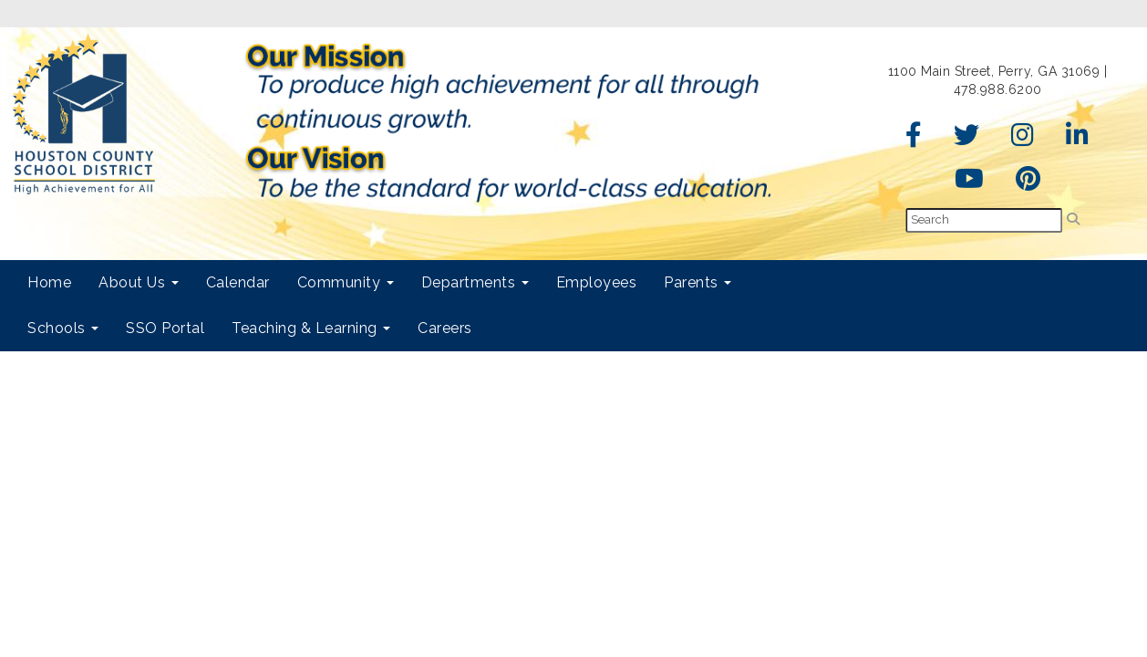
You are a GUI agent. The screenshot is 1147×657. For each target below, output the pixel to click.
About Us (138, 282)
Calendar (238, 282)
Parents (697, 282)
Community (345, 282)
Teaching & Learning (311, 328)
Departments (475, 282)
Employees (596, 282)
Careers (445, 328)
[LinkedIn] (1077, 139)
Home (49, 282)
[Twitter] (967, 139)
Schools (62, 328)
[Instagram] (1023, 139)
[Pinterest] (1028, 183)
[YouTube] (969, 183)
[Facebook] (914, 139)
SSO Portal (165, 328)
